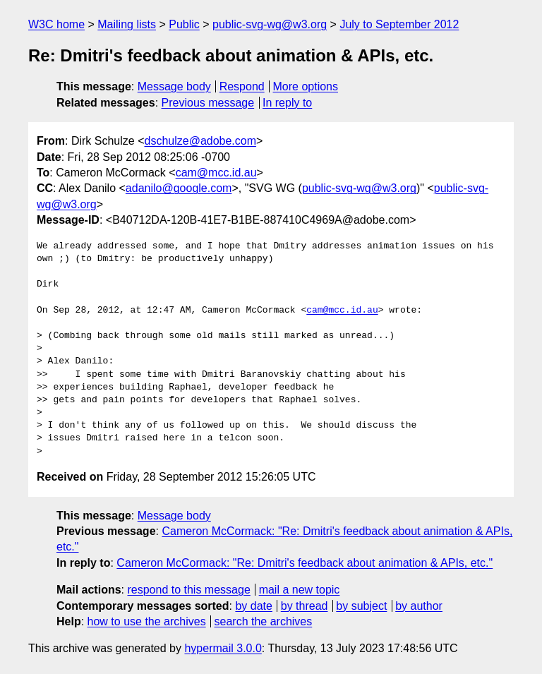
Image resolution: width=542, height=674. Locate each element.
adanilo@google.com (179, 188)
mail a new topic (299, 590)
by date (253, 606)
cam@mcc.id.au (216, 173)
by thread (304, 606)
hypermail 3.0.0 (222, 648)
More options (306, 86)
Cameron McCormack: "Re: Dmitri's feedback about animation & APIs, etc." (304, 563)
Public (184, 24)
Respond (242, 86)
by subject (361, 606)
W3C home (56, 24)
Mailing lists (126, 24)
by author (418, 606)
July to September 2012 (399, 24)
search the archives (264, 621)
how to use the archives (147, 621)
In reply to (287, 103)
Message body (174, 86)
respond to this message (188, 590)
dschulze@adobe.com (200, 141)
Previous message (208, 103)
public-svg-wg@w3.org (269, 24)
